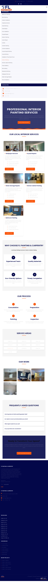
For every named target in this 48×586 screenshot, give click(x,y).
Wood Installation (5, 79)
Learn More (9, 201)
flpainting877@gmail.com (20, 1)
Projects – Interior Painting (6, 567)
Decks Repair (4, 28)
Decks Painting (5, 25)
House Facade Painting (7, 51)
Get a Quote (26, 3)
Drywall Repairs (5, 34)
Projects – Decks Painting (6, 562)
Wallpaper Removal (6, 74)
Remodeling (4, 68)
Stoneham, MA (10, 348)
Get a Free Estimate (24, 122)
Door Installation (5, 31)
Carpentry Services (6, 22)
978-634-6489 (30, 1)
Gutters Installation (6, 48)
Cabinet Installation (6, 20)
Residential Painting (6, 71)
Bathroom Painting (6, 14)
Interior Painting (5, 59)
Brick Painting (5, 17)
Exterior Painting (5, 37)
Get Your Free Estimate (24, 453)
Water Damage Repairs (7, 76)
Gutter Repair (5, 40)
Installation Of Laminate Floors (8, 57)
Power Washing (5, 65)
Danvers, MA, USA (4, 530)
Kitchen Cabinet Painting (7, 62)
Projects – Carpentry (5, 560)
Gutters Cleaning (5, 45)
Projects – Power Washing (6, 569)
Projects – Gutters (5, 565)
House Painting (5, 54)
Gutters (3, 42)
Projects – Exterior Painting (6, 563)
